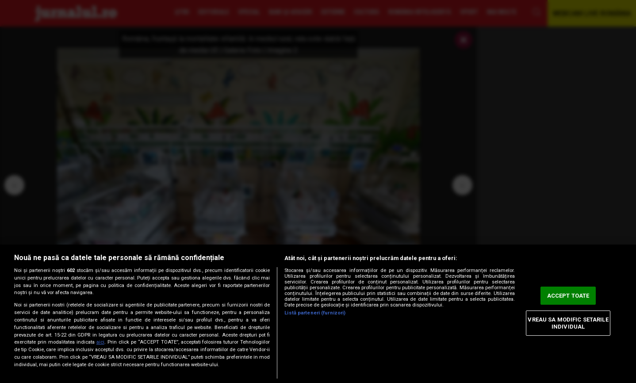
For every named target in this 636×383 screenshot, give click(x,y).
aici (100, 342)
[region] (318, 314)
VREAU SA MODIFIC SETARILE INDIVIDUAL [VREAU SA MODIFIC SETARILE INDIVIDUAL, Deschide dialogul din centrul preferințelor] (568, 323)
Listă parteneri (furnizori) (314, 313)
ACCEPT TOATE (568, 295)
